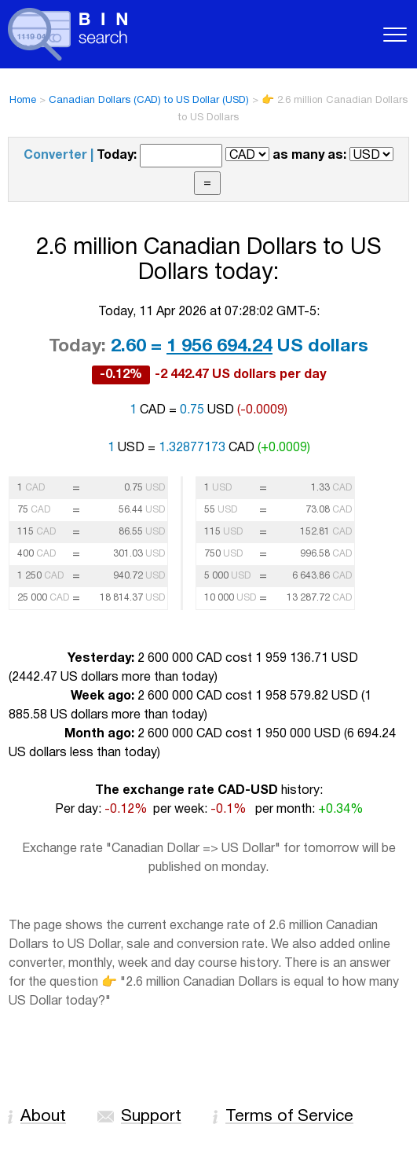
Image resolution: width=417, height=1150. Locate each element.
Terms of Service (289, 1116)
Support (151, 1116)
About (43, 1116)
